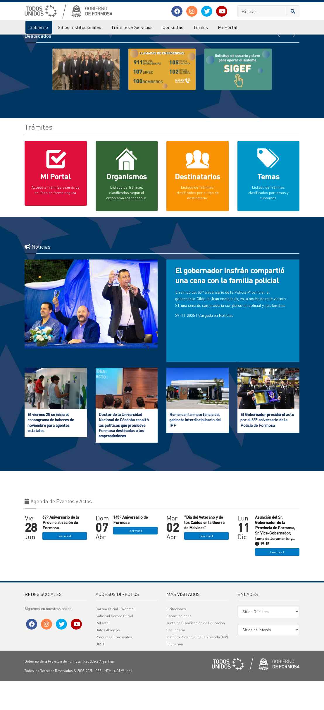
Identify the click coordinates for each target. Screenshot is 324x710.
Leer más (65, 565)
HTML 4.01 (112, 699)
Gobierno (39, 27)
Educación (174, 673)
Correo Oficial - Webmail (116, 637)
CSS (98, 699)
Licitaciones (176, 637)
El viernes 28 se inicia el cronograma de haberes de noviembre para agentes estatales (50, 451)
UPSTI (100, 673)
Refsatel (103, 651)
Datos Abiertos (108, 658)
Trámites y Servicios (132, 27)
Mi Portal (227, 27)
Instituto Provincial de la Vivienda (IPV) (197, 665)
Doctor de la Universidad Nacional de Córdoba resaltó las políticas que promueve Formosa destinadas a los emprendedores (124, 453)
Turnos (200, 27)
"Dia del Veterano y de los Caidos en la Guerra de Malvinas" (204, 551)
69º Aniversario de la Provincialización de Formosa (60, 551)
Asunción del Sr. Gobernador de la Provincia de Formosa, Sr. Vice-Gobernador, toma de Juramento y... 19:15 (275, 559)
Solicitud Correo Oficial (114, 644)
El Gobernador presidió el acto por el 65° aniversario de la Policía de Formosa (267, 448)
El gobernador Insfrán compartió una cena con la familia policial (229, 304)
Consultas (173, 27)
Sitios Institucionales (79, 27)
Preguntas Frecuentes (114, 665)
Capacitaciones (179, 644)
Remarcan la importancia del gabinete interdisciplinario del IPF (195, 448)
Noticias (226, 344)
